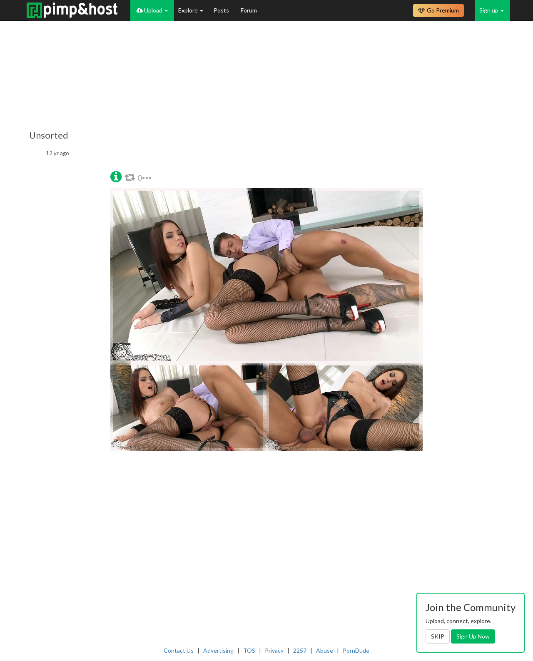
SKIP (437, 636)
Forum (249, 10)
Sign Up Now (473, 636)
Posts (222, 10)
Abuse (324, 650)
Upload (152, 10)
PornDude (356, 650)
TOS (249, 650)
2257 (299, 650)
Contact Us (179, 650)
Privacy (274, 650)
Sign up (491, 10)
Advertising (218, 650)
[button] (116, 176)
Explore (190, 10)
